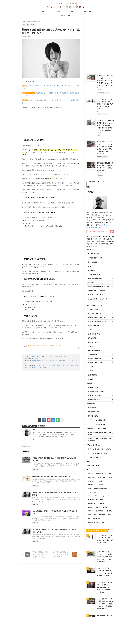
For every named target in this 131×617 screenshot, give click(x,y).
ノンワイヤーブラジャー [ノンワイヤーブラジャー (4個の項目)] (94, 478)
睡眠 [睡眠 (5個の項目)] (95, 496)
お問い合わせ (87, 11)
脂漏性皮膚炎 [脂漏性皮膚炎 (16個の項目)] (96, 500)
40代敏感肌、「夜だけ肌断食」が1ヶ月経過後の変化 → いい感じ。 (105, 591)
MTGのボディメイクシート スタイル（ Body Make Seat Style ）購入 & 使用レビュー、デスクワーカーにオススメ (105, 79)
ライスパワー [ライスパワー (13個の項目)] (91, 485)
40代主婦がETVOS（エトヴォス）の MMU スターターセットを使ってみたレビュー (105, 150)
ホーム (43, 11)
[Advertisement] (51, 116)
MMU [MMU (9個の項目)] (110, 455)
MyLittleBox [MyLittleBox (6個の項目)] (91, 459)
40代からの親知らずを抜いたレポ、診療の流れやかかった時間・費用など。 (52, 96)
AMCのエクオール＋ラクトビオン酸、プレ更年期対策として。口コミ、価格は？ (55, 354)
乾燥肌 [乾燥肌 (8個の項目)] (105, 489)
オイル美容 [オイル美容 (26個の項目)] (99, 463)
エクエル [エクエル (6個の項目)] (110, 459)
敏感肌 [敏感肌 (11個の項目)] (89, 496)
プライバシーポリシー (65, 15)
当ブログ (58, 11)
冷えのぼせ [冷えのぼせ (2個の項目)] (91, 493)
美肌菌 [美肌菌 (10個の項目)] (109, 496)
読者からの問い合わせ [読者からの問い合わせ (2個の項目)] (93, 504)
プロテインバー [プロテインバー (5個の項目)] (100, 482)
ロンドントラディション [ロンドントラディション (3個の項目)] (94, 489)
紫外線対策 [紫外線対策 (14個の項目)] (102, 496)
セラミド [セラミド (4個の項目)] (101, 467)
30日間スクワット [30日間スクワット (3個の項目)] (101, 455)
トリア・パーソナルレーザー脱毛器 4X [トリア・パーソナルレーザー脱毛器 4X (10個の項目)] (98, 470)
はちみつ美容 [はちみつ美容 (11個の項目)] (101, 459)
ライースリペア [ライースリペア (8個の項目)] (101, 485)
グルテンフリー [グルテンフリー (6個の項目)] (92, 467)
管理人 (73, 11)
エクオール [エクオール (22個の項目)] (91, 463)
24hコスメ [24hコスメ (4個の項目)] (90, 455)
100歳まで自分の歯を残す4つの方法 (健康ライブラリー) (44, 339)
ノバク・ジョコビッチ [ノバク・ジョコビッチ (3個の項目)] (93, 474)
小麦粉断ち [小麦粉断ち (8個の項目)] (109, 493)
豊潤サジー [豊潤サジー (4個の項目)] (105, 504)
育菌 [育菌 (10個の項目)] (89, 500)
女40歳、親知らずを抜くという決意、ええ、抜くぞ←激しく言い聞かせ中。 (52, 85)
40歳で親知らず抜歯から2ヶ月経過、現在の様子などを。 (51, 467)
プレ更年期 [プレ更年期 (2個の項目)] (91, 482)
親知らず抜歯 (27, 436)
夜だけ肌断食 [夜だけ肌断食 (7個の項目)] (99, 493)
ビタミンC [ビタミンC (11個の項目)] (106, 478)
